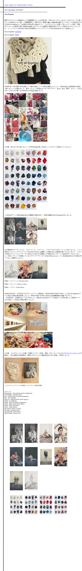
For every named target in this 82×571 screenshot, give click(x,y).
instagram (18, 32)
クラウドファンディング (71, 353)
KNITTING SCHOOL (22, 5)
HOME (6, 5)
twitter (17, 35)
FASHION (11, 5)
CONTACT (30, 5)
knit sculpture (11, 10)
